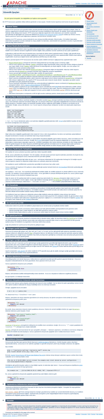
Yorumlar (89, 58)
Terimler (93, 3)
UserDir (8, 330)
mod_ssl (20, 90)
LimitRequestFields (29, 75)
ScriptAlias (57, 180)
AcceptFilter (70, 78)
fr (77, 15)
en (74, 15)
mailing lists (39, 409)
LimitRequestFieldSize (44, 75)
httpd (61, 121)
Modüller (78, 3)
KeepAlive (23, 71)
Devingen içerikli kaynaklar (94, 40)
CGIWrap (28, 199)
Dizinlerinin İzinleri (19, 97)
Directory (76, 309)
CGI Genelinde (90, 34)
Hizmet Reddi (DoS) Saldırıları (18, 46)
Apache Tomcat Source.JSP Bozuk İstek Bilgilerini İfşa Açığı (28, 355)
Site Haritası (99, 3)
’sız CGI (93, 36)
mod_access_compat (11, 392)
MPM (56, 86)
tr (82, 15)
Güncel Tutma (90, 21)
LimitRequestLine (59, 75)
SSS (89, 3)
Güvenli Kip (76, 244)
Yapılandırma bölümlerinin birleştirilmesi (93, 52)
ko (80, 15)
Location (8, 325)
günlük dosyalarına (43, 342)
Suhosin (54, 246)
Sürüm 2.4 (27, 8)
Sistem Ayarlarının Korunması (94, 44)
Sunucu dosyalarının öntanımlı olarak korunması (94, 47)
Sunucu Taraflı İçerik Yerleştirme (92, 31)
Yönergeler (84, 3)
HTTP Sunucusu (12, 8)
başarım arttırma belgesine (32, 85)
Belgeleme (21, 8)
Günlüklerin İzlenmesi (92, 49)
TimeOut (33, 64)
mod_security (21, 251)
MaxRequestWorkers (74, 83)
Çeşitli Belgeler (36, 8)
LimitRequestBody (15, 75)
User (49, 100)
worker (62, 90)
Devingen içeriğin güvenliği (94, 42)
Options (56, 178)
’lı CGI (92, 38)
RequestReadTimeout (16, 63)
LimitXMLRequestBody (74, 75)
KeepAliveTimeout (37, 69)
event (11, 88)
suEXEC (77, 197)
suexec (7, 168)
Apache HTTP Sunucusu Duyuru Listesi (50, 34)
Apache (5, 8)
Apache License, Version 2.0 (10, 415)
